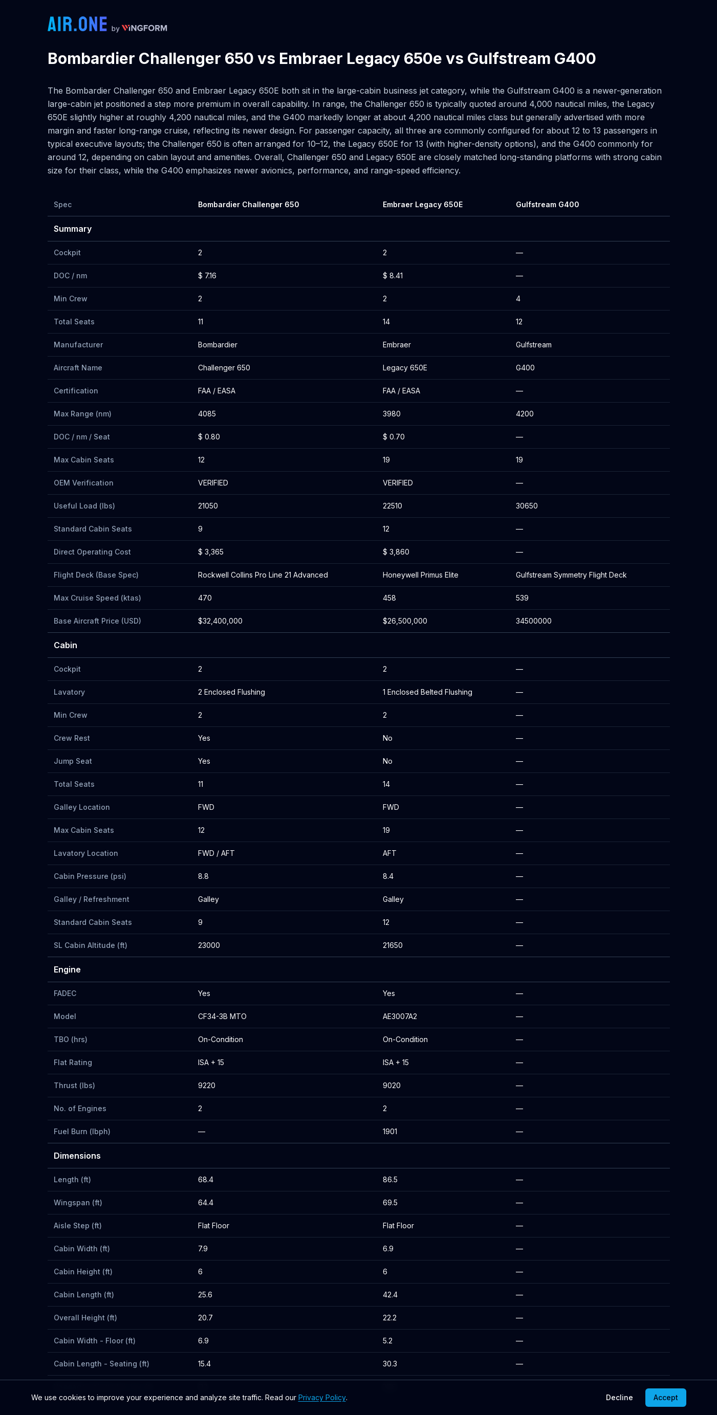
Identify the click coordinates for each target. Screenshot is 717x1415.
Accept (666, 1397)
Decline (619, 1397)
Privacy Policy (322, 1397)
